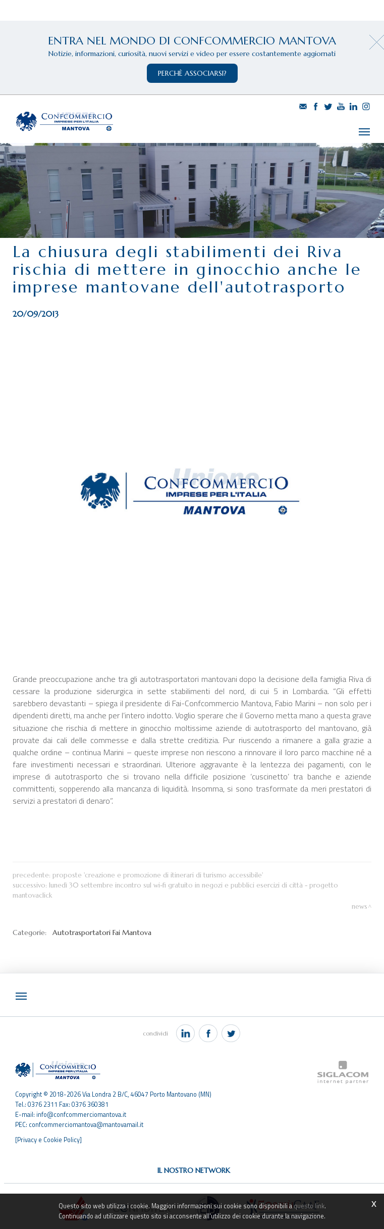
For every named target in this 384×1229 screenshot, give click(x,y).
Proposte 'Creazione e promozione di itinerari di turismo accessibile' (157, 869)
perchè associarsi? (192, 73)
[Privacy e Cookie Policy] (48, 1133)
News (359, 900)
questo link (309, 1206)
